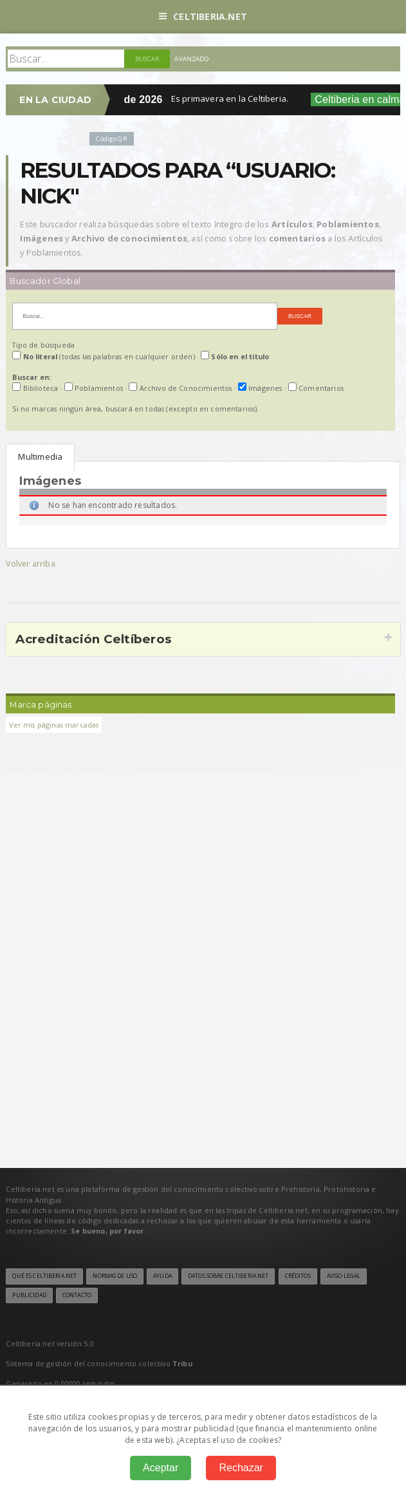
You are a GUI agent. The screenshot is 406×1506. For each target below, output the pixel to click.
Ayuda (162, 1276)
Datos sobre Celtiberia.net (228, 1276)
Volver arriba (30, 563)
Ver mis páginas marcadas (53, 724)
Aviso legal (343, 1276)
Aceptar (160, 1467)
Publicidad (29, 1295)
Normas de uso (115, 1276)
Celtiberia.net (203, 16)
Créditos (298, 1276)
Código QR (111, 139)
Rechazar (241, 1467)
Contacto (76, 1295)
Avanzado (191, 59)
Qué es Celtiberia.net (44, 1276)
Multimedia (40, 456)
